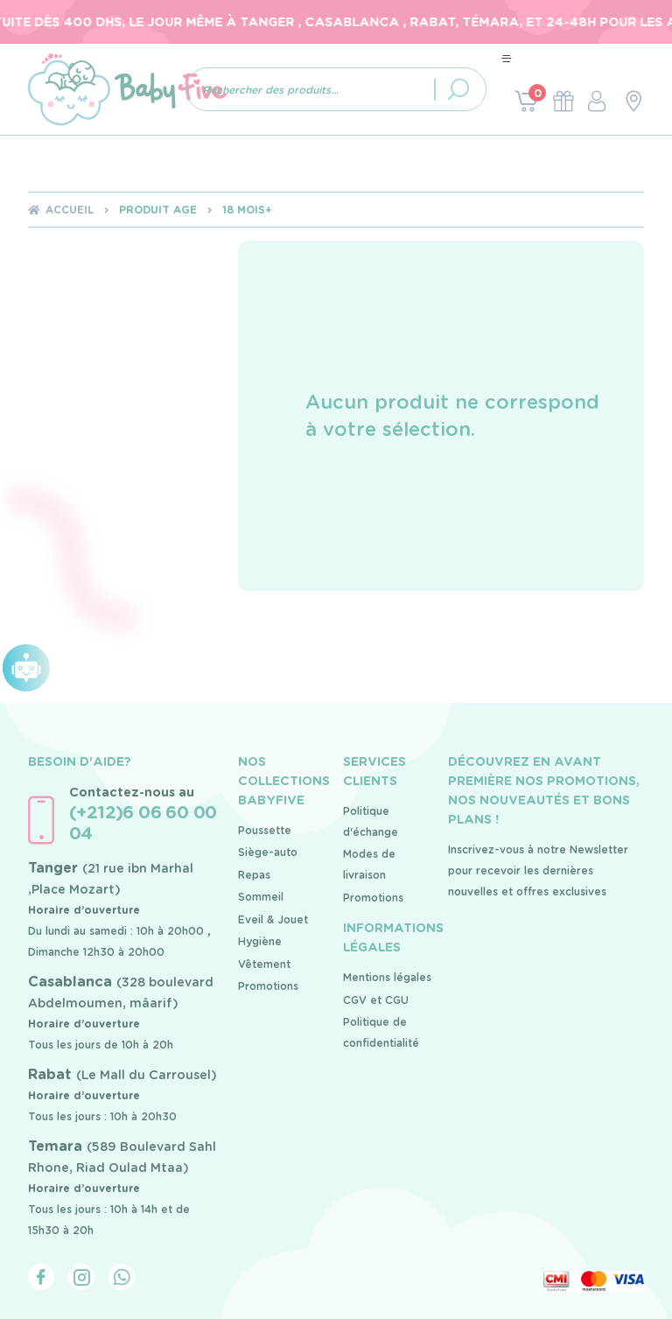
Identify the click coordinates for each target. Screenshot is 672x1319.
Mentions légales (387, 977)
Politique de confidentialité (381, 1032)
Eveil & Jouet (273, 919)
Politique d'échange (370, 821)
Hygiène (260, 941)
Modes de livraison (369, 864)
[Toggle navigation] (506, 59)
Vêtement (264, 964)
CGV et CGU (376, 1000)
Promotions (268, 986)
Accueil (70, 209)
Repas (254, 874)
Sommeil (261, 896)
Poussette (264, 830)
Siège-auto (268, 852)
